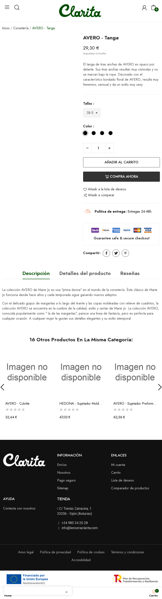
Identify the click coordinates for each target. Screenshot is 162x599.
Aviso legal (26, 552)
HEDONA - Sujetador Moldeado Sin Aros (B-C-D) (81, 403)
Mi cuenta (118, 464)
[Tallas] (92, 113)
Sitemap (62, 488)
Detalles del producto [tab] (85, 273)
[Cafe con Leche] (111, 134)
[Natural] (103, 134)
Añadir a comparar (98, 195)
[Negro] (95, 134)
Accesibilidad (81, 560)
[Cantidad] (98, 148)
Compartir (106, 253)
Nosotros (63, 472)
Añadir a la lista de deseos (104, 189)
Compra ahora (121, 176)
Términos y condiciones (127, 552)
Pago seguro (66, 480)
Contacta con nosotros (19, 508)
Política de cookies (91, 552)
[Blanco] (86, 134)
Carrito (116, 472)
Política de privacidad (55, 552)
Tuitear (116, 253)
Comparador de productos (130, 488)
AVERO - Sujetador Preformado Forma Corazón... (135, 403)
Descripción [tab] (36, 273)
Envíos (62, 464)
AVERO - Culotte (17, 403)
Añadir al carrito (121, 162)
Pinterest (125, 253)
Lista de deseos (122, 480)
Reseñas (130, 273)
